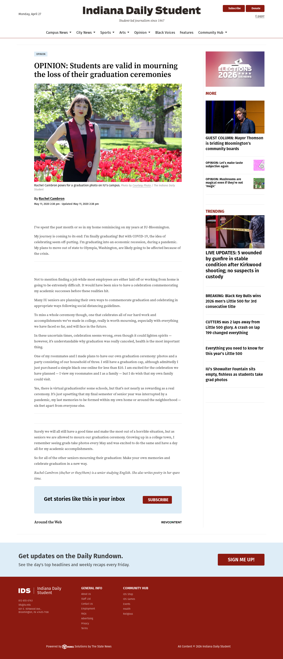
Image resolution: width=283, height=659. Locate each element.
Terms (84, 628)
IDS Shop (128, 594)
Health (126, 609)
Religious (128, 614)
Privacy (85, 623)
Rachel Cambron (51, 199)
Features (186, 32)
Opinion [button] (141, 32)
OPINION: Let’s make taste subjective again (224, 164)
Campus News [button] (57, 32)
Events (126, 604)
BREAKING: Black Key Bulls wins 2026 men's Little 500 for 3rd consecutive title (233, 301)
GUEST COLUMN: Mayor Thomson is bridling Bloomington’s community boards (234, 143)
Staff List (86, 599)
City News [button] (84, 32)
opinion (40, 54)
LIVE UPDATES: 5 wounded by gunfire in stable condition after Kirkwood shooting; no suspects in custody (234, 265)
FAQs (83, 614)
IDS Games (129, 599)
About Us (86, 594)
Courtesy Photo (142, 185)
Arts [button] (123, 32)
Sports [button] (106, 32)
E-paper (259, 16)
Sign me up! (241, 560)
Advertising (87, 618)
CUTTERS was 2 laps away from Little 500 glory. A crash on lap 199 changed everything (233, 327)
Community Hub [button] (211, 32)
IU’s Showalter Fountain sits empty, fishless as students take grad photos (234, 374)
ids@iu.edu (25, 605)
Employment (88, 609)
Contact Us (87, 604)
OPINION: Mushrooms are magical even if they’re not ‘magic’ (224, 182)
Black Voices (165, 32)
